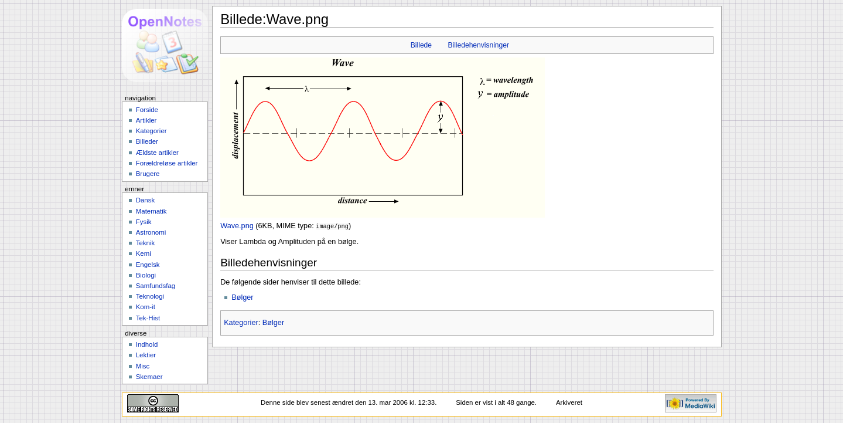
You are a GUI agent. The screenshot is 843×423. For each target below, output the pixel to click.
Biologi (146, 275)
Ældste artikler (157, 152)
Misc (143, 366)
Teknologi (150, 296)
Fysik (144, 221)
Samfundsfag (156, 285)
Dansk (145, 200)
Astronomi (151, 232)
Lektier (146, 354)
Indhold (147, 344)
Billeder (147, 141)
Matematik (151, 211)
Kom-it (145, 306)
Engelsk (148, 264)
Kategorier (241, 322)
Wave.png (237, 226)
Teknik (145, 242)
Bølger (242, 297)
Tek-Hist (148, 318)
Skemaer (149, 376)
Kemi (143, 253)
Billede (421, 45)
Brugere (148, 173)
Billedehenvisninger (478, 45)
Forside (147, 109)
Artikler (146, 120)
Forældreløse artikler (167, 163)
